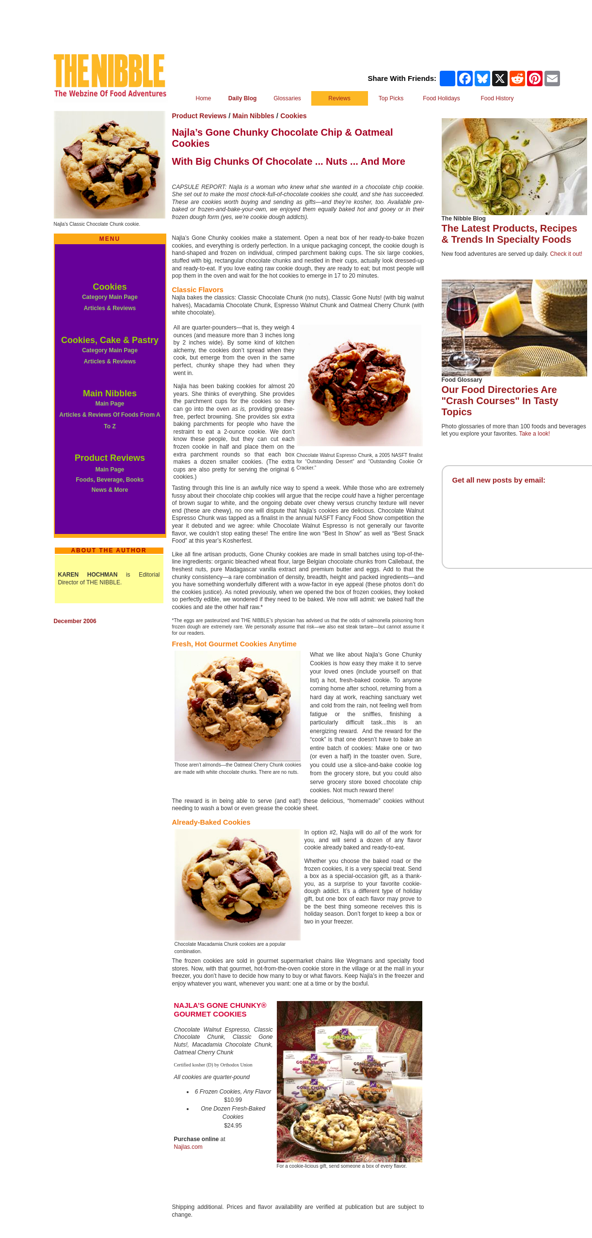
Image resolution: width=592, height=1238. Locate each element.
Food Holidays (441, 98)
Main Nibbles (110, 393)
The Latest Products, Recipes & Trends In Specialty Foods (509, 234)
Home (203, 98)
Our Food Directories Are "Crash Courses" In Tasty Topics (500, 400)
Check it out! (566, 254)
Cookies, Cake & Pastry (110, 340)
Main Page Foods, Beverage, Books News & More (110, 479)
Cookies (110, 287)
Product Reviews (110, 458)
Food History (496, 98)
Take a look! (534, 433)
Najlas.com (188, 1147)
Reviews (339, 98)
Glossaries (287, 98)
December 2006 (75, 621)
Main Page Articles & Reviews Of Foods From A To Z (109, 415)
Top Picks (391, 98)
